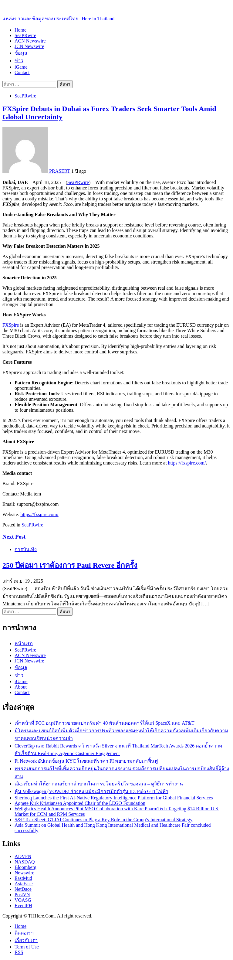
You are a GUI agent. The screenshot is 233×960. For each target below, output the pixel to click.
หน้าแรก (24, 643)
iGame (21, 67)
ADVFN (23, 856)
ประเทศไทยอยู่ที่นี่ (21, 6)
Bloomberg (25, 867)
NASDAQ (25, 861)
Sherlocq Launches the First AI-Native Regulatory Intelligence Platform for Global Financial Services (114, 797)
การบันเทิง (26, 549)
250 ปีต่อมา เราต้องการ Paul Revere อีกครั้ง (69, 565)
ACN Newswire (30, 40)
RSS (19, 952)
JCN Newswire (29, 46)
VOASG (23, 900)
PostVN (22, 894)
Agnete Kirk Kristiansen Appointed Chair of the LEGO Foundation (80, 803)
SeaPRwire (25, 35)
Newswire (24, 872)
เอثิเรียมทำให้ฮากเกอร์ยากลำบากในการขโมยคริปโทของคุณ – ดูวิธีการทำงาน (99, 783)
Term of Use (27, 946)
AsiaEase (24, 883)
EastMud (23, 878)
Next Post (13, 536)
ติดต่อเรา (24, 932)
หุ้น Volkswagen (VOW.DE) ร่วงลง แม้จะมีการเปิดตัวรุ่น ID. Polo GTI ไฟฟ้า (91, 791)
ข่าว (19, 60)
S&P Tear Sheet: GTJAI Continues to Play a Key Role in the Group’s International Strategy (103, 819)
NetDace (23, 889)
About (21, 686)
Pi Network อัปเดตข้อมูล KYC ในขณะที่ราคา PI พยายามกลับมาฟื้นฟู (86, 761)
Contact (22, 72)
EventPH (23, 905)
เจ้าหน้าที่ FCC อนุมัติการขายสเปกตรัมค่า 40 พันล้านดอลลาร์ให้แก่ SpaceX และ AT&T (104, 723)
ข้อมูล (21, 53)
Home (20, 29)
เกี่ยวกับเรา (26, 940)
